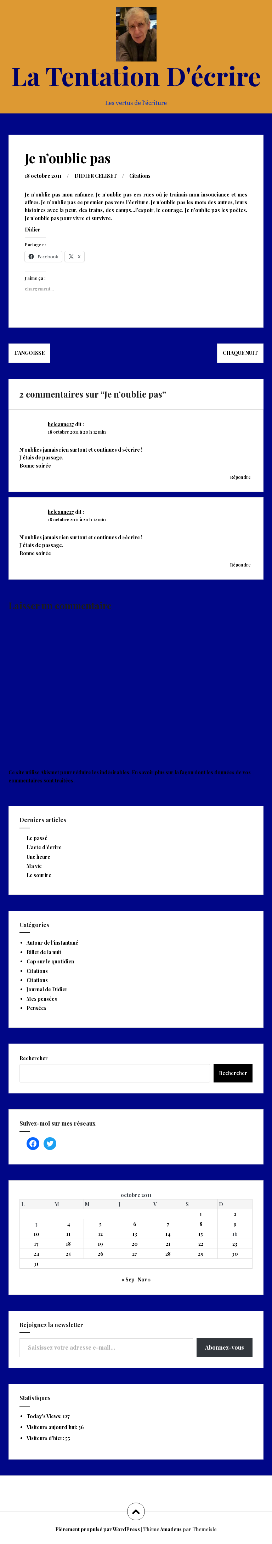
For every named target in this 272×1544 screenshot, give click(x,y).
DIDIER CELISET (95, 175)
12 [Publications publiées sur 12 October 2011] (100, 1234)
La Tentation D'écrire (136, 75)
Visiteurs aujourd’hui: (52, 1427)
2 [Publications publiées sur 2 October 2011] (235, 1214)
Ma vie (34, 866)
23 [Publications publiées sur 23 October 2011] (234, 1243)
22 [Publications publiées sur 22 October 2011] (200, 1243)
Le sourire (39, 875)
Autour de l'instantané (52, 942)
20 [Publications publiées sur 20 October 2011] (135, 1243)
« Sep (128, 1279)
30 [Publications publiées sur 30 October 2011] (235, 1253)
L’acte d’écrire (44, 847)
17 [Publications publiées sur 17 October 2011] (36, 1243)
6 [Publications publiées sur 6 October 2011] (134, 1224)
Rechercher (33, 1058)
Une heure (38, 856)
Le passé (37, 838)
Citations (140, 175)
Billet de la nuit (44, 952)
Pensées (36, 1008)
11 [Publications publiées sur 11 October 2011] (68, 1234)
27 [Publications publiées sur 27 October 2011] (134, 1253)
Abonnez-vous (224, 1347)
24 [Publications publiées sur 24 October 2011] (36, 1253)
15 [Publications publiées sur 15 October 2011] (200, 1234)
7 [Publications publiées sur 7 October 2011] (168, 1224)
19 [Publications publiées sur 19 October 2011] (100, 1243)
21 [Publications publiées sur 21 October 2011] (168, 1243)
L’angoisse (29, 353)
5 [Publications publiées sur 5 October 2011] (100, 1224)
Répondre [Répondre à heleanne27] (240, 477)
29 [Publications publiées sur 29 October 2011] (201, 1253)
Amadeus (171, 1529)
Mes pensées (42, 999)
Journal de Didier (47, 989)
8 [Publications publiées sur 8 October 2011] (200, 1224)
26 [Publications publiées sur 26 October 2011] (100, 1253)
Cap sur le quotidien (50, 961)
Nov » (144, 1279)
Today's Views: (45, 1416)
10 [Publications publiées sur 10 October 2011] (36, 1234)
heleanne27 (61, 424)
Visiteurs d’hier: (46, 1438)
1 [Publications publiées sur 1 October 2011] (201, 1214)
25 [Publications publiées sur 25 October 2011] (68, 1253)
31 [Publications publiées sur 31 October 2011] (36, 1263)
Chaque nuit (240, 353)
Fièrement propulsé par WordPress (97, 1529)
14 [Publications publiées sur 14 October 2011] (168, 1234)
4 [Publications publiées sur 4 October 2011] (68, 1224)
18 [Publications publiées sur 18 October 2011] (68, 1243)
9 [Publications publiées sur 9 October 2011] (235, 1224)
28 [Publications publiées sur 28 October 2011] (168, 1253)
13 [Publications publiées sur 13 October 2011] (134, 1234)
